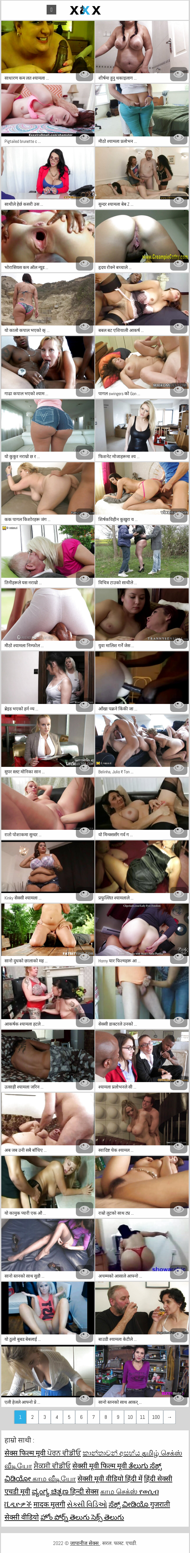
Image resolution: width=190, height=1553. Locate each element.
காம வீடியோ (54, 1478)
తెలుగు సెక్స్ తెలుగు (97, 1517)
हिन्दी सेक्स (84, 1491)
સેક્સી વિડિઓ (87, 1504)
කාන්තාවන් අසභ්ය (112, 1452)
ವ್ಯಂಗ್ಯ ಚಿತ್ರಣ (51, 1491)
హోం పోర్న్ (55, 1517)
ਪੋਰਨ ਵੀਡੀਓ (64, 1452)
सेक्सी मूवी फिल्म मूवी (100, 1465)
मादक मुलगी (49, 1504)
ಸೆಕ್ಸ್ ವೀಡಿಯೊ (129, 1504)
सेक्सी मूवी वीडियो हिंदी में (109, 1478)
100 (156, 1417)
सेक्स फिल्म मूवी (26, 1452)
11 (142, 1417)
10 (130, 1417)
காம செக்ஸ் (119, 1491)
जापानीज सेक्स (85, 1543)
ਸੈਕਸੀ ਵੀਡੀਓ (52, 1465)
